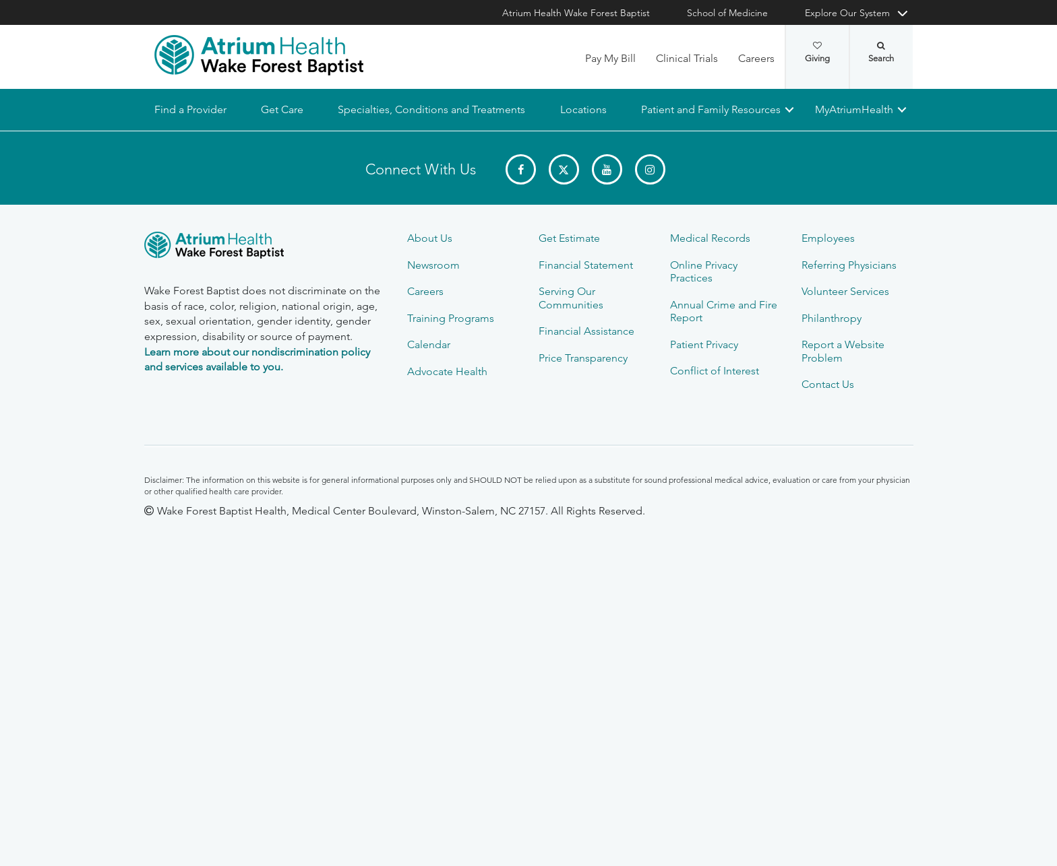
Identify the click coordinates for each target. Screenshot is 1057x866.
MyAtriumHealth (854, 109)
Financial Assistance (586, 331)
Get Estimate (569, 238)
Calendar (428, 344)
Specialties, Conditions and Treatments (431, 109)
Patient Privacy (704, 344)
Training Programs (450, 318)
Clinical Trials (687, 58)
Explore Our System (847, 13)
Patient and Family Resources (710, 109)
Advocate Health (447, 371)
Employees (828, 238)
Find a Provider (190, 109)
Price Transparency (583, 358)
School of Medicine (727, 13)
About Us (429, 238)
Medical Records (710, 238)
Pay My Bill (610, 58)
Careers (756, 58)
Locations (583, 109)
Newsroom (433, 265)
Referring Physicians (849, 265)
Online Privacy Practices (703, 271)
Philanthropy (832, 318)
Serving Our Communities (571, 297)
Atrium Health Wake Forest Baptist (576, 13)
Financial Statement (586, 265)
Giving (817, 52)
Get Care (282, 109)
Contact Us (828, 384)
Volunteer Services (845, 291)
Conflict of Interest (714, 370)
